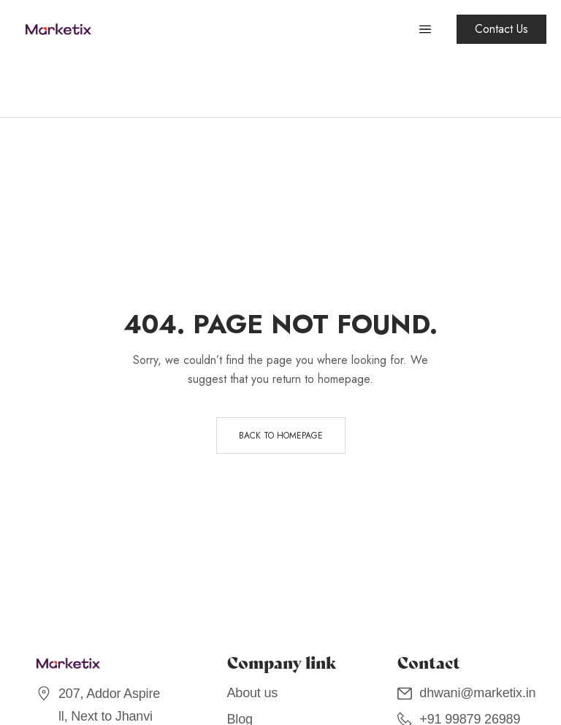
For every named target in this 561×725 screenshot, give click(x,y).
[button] (501, 29)
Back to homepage (281, 435)
